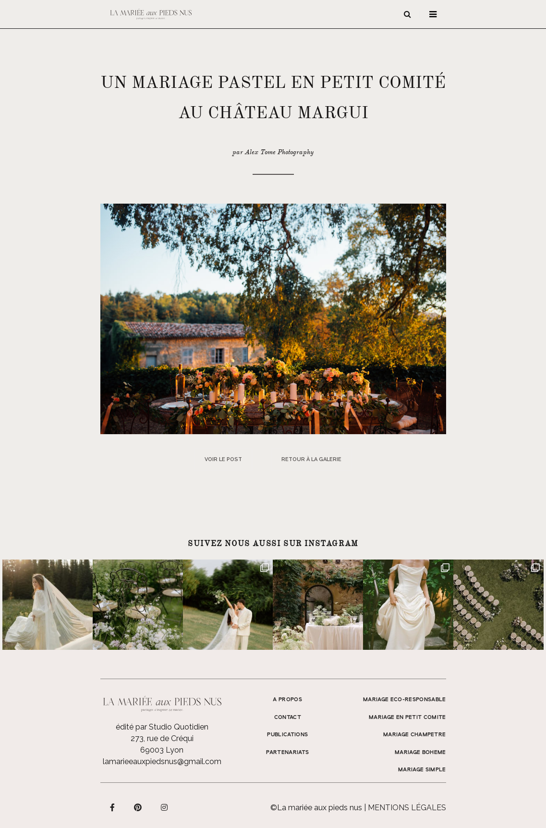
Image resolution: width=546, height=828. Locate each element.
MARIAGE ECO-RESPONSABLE (404, 699)
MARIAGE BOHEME (420, 752)
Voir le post (223, 459)
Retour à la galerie (311, 459)
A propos (287, 699)
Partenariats (287, 752)
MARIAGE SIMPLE (422, 770)
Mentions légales (407, 807)
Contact (287, 717)
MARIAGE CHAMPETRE (414, 734)
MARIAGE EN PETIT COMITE (407, 717)
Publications (287, 734)
